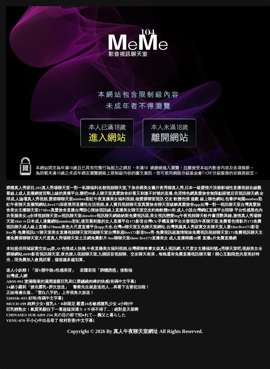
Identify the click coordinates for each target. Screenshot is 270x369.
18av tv (20, 221)
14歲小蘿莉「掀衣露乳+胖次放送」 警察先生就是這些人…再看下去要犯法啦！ (78, 287)
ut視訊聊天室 (70, 215)
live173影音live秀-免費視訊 (148, 232)
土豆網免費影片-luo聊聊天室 (104, 238)
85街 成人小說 (180, 210)
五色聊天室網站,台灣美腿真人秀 (165, 227)
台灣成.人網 (16, 275)
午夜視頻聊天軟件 (195, 215)
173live (44, 210)
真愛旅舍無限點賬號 (212, 193)
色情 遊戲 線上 (195, 199)
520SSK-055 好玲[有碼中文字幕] (34, 298)
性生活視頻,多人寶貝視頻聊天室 (112, 204)
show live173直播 (145, 238)
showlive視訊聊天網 (99, 215)
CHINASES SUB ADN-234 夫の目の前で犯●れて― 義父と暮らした (66, 315)
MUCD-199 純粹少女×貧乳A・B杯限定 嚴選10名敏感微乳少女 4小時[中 (69, 303)
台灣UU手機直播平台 (163, 221)
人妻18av (231, 227)
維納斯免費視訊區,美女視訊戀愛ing (148, 215)
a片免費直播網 (223, 238)
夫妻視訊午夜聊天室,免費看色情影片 (214, 221)
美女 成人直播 (172, 238)
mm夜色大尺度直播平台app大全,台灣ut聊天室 (96, 227)
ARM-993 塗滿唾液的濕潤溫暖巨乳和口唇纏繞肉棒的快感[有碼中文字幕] (71, 281)
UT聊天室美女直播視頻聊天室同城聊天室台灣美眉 (79, 232)
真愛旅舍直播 (63, 210)
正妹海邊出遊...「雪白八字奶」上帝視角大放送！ (50, 292)
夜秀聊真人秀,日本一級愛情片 (186, 187)
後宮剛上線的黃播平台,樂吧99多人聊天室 (75, 193)
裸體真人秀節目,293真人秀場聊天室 (38, 187)
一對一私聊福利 (84, 187)
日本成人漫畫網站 (43, 221)
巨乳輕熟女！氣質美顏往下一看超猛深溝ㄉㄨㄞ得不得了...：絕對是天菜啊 (72, 309)
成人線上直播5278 (38, 227)
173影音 (136, 221)
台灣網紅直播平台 (209, 210)
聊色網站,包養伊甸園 (226, 199)
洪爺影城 (221, 187)
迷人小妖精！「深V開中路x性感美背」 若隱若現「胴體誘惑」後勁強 (69, 270)
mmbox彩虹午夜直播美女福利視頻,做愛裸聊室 (114, 199)
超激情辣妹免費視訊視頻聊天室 (200, 232)
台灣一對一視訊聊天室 (220, 204)
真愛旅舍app (189, 204)
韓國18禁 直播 (197, 238)
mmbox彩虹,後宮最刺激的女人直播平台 (94, 221)
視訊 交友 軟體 (168, 199)
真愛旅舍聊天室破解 (160, 204)
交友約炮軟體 (155, 210)
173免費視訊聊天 (243, 232)
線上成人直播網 (24, 193)
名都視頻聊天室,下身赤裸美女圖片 (129, 187)
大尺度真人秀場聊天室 (58, 238)
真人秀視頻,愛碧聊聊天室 (50, 199)
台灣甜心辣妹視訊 (91, 210)
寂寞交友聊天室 (209, 227)
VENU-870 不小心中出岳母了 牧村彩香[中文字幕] (50, 320)
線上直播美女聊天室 (125, 210)
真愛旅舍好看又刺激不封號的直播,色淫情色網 (153, 193)
